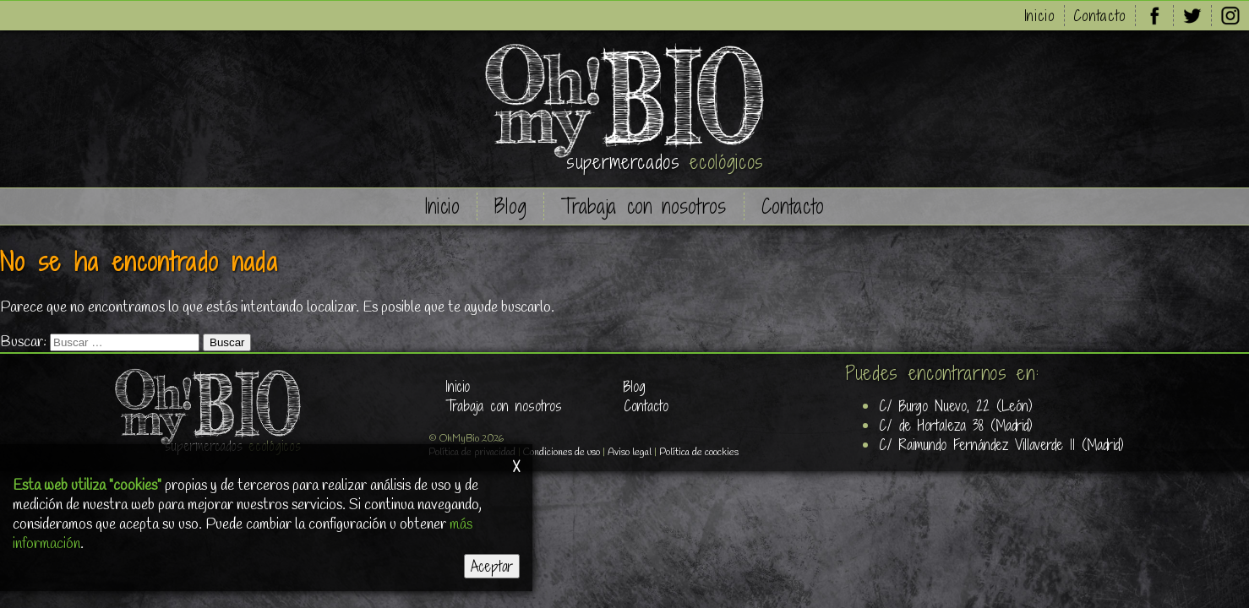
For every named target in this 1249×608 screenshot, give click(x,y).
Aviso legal (630, 452)
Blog (510, 206)
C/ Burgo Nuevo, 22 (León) (956, 405)
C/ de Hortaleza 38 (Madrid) (956, 425)
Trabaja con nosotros (643, 206)
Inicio (1039, 15)
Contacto (1099, 15)
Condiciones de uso (561, 452)
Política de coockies (699, 452)
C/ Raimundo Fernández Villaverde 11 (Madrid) (1001, 444)
